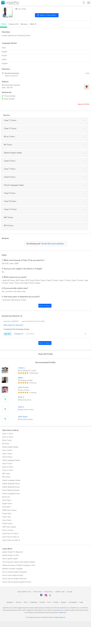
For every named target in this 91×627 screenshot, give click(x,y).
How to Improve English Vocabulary (14, 572)
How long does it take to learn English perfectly (18, 562)
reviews (24, 24)
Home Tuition (6, 520)
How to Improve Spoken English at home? (16, 582)
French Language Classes (11, 460)
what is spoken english (10, 559)
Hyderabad (33, 602)
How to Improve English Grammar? (14, 579)
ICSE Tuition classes (9, 527)
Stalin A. (21, 407)
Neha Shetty (22, 417)
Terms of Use (37, 592)
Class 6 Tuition (7, 450)
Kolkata (55, 602)
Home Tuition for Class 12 (11, 540)
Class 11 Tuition (7, 434)
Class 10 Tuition (7, 467)
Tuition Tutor (6, 517)
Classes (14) (13, 24)
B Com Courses (7, 530)
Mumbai (42, 602)
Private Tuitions (7, 523)
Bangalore (10, 602)
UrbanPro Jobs (59, 592)
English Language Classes (11, 480)
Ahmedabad (73, 602)
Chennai (18, 602)
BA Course (6, 497)
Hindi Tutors (6, 507)
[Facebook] (41, 596)
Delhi (25, 602)
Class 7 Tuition (7, 454)
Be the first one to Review (53, 243)
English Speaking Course (10, 487)
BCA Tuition (6, 477)
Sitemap (69, 592)
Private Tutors (6, 513)
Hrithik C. (21, 368)
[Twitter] (50, 596)
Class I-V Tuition (7, 470)
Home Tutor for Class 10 (10, 537)
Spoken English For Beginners (12, 552)
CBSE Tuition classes (9, 510)
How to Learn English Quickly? (12, 575)
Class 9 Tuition (7, 464)
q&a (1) (33, 24)
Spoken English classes (10, 447)
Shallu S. (21, 397)
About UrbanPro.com (24, 592)
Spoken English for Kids (10, 555)
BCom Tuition (7, 440)
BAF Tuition (6, 474)
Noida (81, 602)
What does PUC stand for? (13, 325)
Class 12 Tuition (7, 437)
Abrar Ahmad (23, 387)
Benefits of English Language (12, 569)
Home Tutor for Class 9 (10, 533)
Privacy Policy (48, 592)
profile (3, 24)
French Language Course (11, 493)
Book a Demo (44, 306)
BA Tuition (5, 444)
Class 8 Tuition (7, 457)
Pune (49, 602)
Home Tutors (6, 500)
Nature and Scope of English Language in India (18, 565)
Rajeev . (21, 378)
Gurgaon (63, 602)
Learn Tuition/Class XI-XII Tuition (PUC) (33, 321)
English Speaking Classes (11, 483)
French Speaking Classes (10, 490)
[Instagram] (46, 596)
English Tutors (7, 503)
